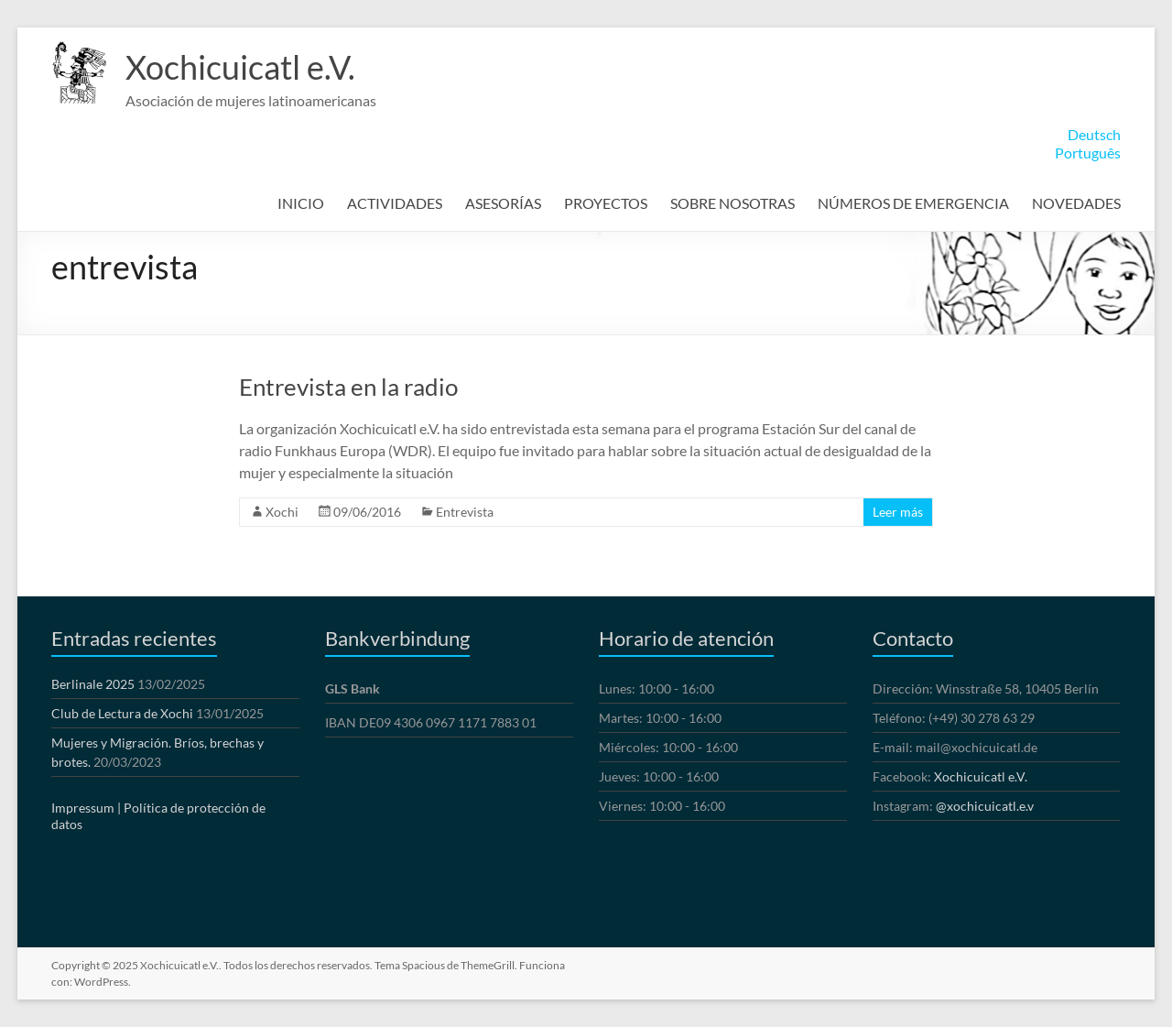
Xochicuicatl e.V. (240, 67)
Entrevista (465, 511)
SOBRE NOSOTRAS (732, 203)
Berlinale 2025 (93, 684)
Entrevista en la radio (348, 386)
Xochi (282, 511)
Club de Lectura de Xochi (122, 713)
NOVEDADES (1076, 203)
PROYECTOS (605, 203)
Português (1088, 152)
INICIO (300, 203)
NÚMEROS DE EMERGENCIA (913, 203)
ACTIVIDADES (394, 203)
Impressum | (86, 807)
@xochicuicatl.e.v (985, 806)
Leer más (898, 511)
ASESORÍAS (503, 203)
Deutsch (1094, 134)
